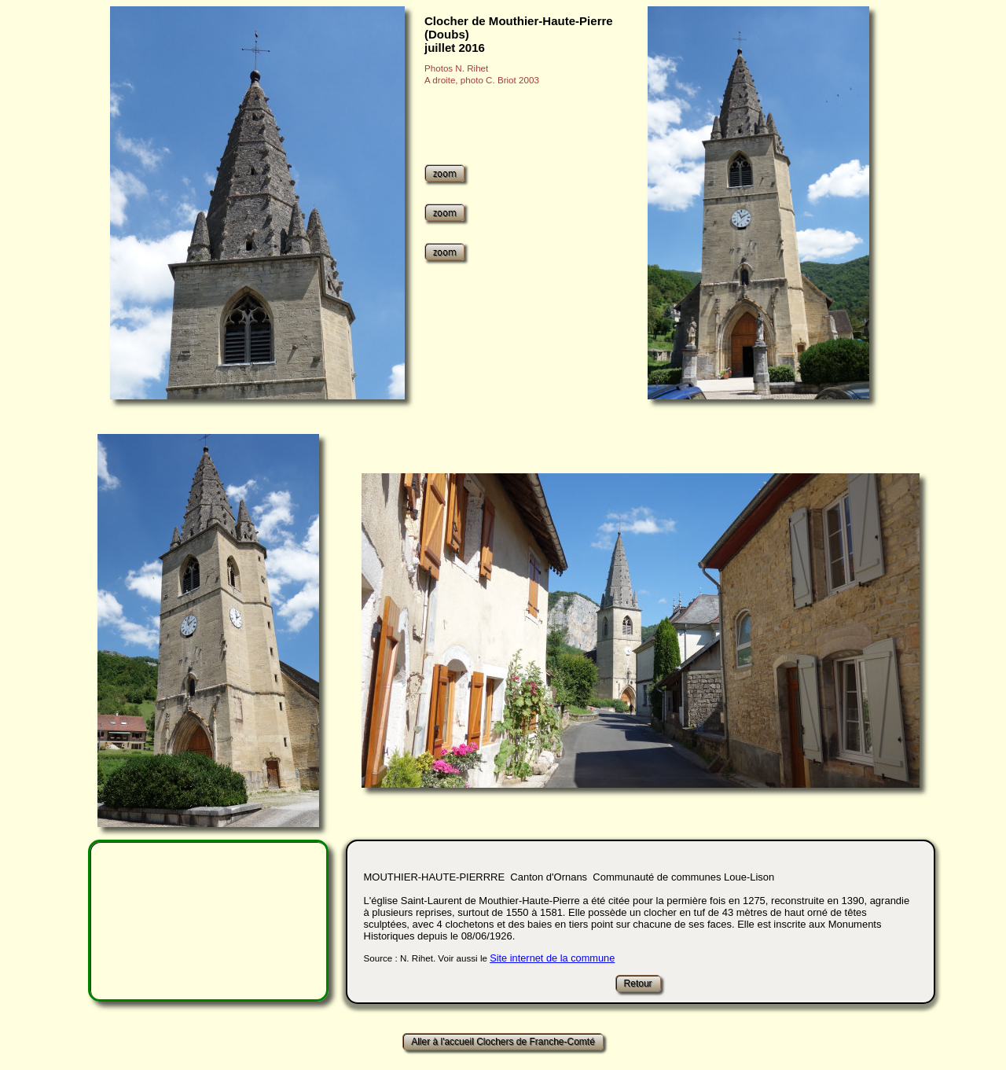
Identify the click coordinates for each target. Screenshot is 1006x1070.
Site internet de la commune (552, 958)
